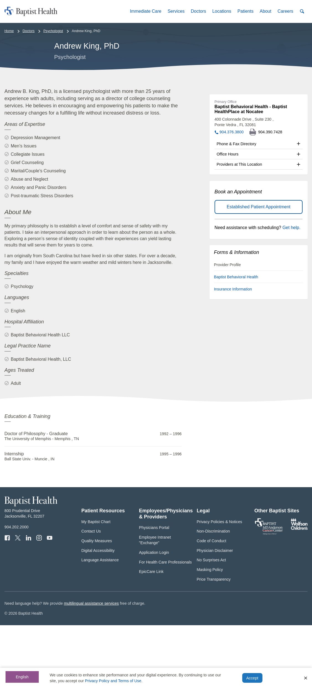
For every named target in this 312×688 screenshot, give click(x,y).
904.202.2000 (16, 590)
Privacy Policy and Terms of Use (113, 681)
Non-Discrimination (213, 594)
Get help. (291, 290)
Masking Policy (210, 632)
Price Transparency (214, 642)
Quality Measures (96, 603)
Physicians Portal (154, 590)
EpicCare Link (151, 634)
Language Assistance (100, 623)
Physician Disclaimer (215, 613)
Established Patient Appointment (258, 269)
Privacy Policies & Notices (219, 584)
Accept (252, 678)
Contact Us (91, 594)
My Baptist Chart (95, 584)
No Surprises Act (211, 623)
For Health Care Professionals (165, 624)
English (22, 677)
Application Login (154, 615)
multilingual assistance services (91, 666)
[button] (145, 11)
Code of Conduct (211, 603)
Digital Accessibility (98, 613)
